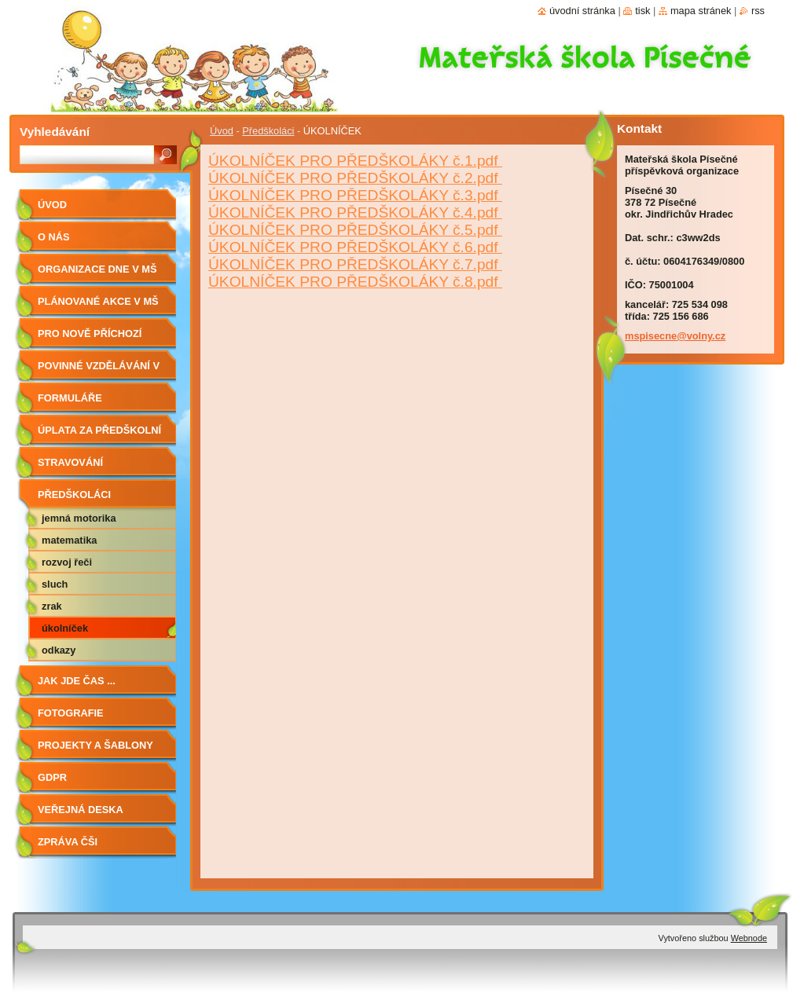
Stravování (70, 462)
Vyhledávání (55, 131)
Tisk (642, 10)
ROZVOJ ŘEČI (67, 562)
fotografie (71, 713)
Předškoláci (268, 131)
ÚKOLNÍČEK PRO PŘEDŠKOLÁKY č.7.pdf (355, 264)
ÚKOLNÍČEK (65, 628)
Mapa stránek (701, 10)
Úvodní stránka (582, 10)
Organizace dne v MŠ (97, 269)
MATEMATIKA (69, 540)
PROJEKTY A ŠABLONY (95, 745)
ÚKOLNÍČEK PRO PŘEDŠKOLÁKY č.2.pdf (355, 178)
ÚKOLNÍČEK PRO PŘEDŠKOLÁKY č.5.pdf (355, 230)
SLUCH (55, 584)
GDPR (52, 777)
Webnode (749, 938)
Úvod (221, 131)
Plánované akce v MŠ (98, 301)
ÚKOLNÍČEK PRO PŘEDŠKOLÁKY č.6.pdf (355, 247)
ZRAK (52, 606)
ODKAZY (58, 650)
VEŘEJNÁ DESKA (80, 809)
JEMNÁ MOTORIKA (79, 518)
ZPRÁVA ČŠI (67, 842)
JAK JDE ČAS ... (77, 681)
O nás (54, 237)
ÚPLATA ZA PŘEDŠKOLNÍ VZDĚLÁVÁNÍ (99, 435)
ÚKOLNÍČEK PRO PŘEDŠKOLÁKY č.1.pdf (355, 160)
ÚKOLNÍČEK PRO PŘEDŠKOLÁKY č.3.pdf (355, 195)
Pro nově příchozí (89, 333)
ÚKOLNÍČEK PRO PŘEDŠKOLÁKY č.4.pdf (355, 212)
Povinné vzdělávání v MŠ (99, 371)
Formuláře (70, 398)
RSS (758, 10)
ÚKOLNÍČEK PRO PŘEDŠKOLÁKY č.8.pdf (355, 281)
